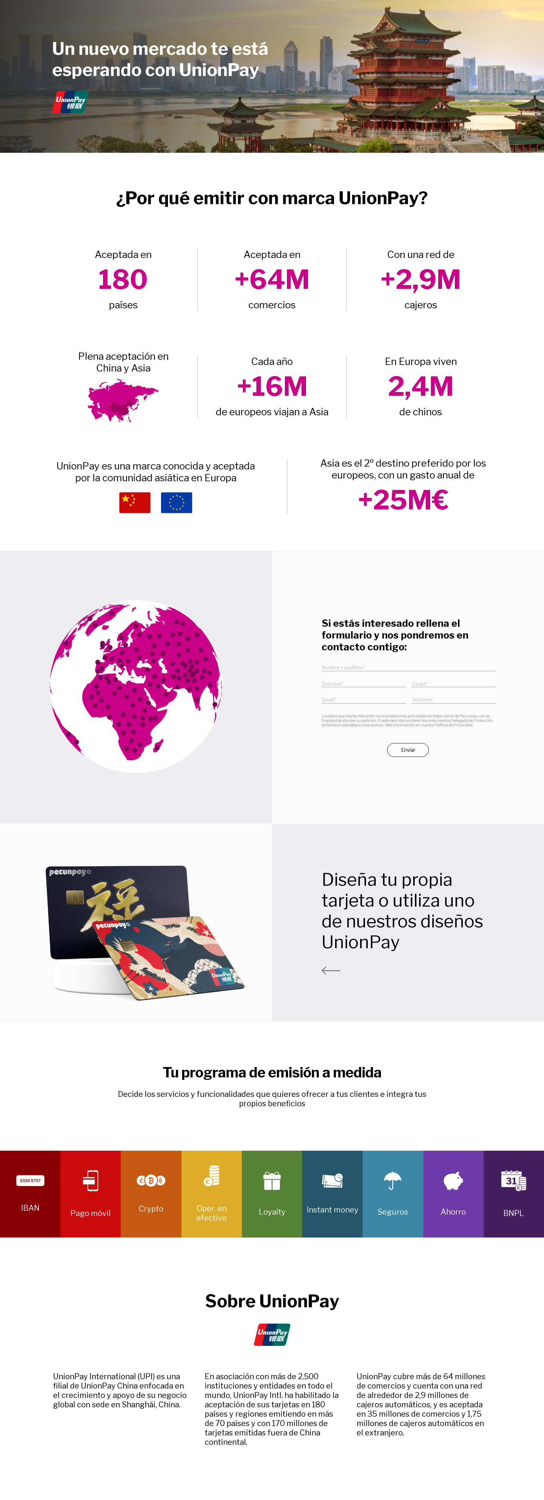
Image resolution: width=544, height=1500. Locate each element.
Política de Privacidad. (454, 725)
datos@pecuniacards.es (362, 725)
